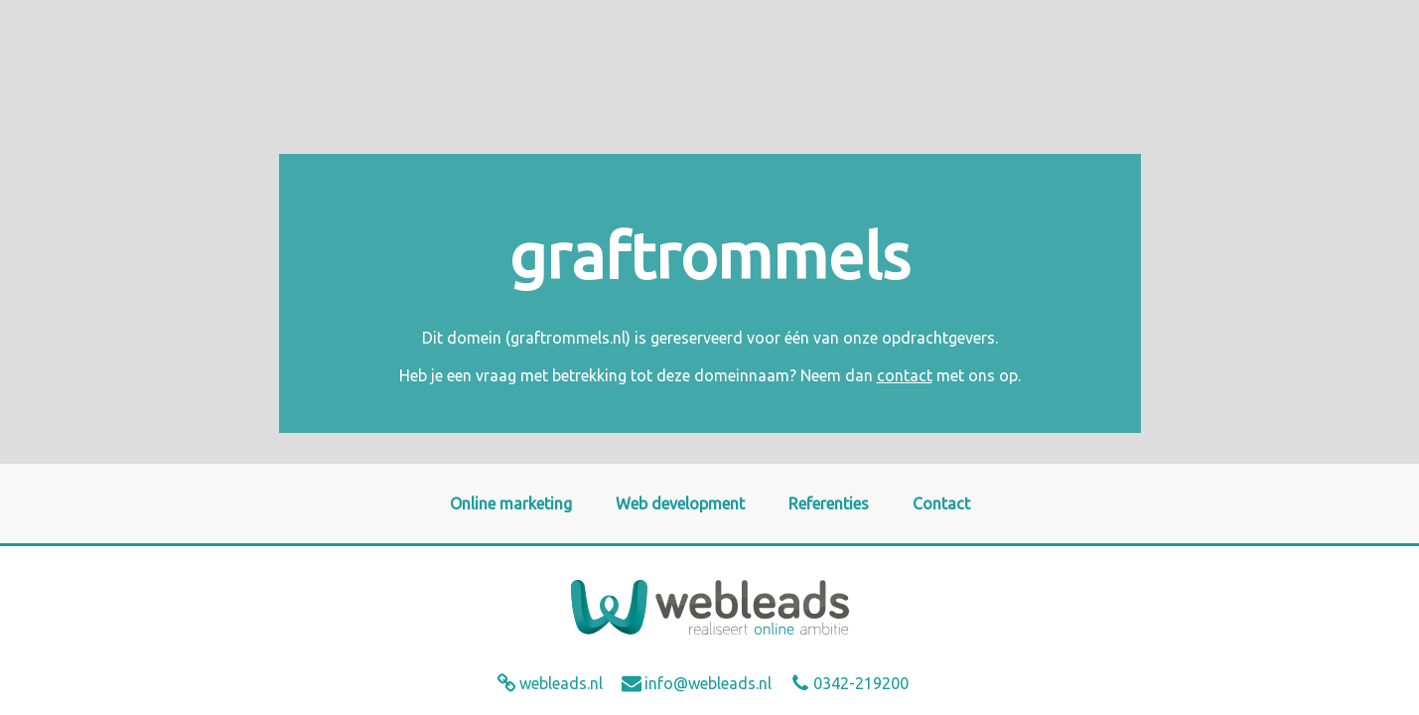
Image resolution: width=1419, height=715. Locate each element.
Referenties (828, 503)
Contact (941, 503)
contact (904, 375)
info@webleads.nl (708, 683)
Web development (680, 503)
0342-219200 (861, 683)
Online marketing (511, 503)
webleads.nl (561, 683)
